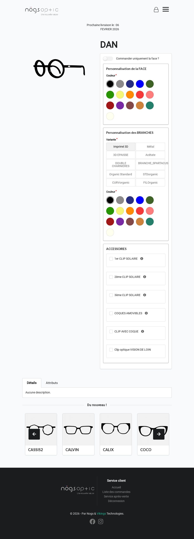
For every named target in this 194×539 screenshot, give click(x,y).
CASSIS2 (35, 449)
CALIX (108, 449)
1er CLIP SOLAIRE (126, 258)
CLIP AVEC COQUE (126, 331)
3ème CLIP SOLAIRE (127, 295)
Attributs (52, 383)
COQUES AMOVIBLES (128, 313)
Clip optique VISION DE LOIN (132, 349)
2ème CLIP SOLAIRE (127, 276)
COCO (145, 449)
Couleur (110, 75)
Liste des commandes (116, 492)
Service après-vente (116, 496)
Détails (32, 383)
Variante (111, 139)
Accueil (116, 487)
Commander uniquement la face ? (137, 58)
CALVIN (72, 449)
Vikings (101, 513)
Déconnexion (116, 501)
